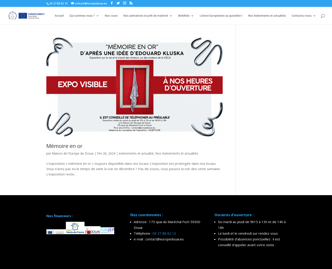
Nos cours (111, 16)
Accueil (59, 16)
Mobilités (184, 16)
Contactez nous (302, 16)
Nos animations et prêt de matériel (146, 16)
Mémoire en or (64, 145)
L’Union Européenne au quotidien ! (221, 16)
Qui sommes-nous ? (82, 16)
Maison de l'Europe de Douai (72, 153)
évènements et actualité (136, 153)
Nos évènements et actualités (267, 16)
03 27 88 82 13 (164, 233)
